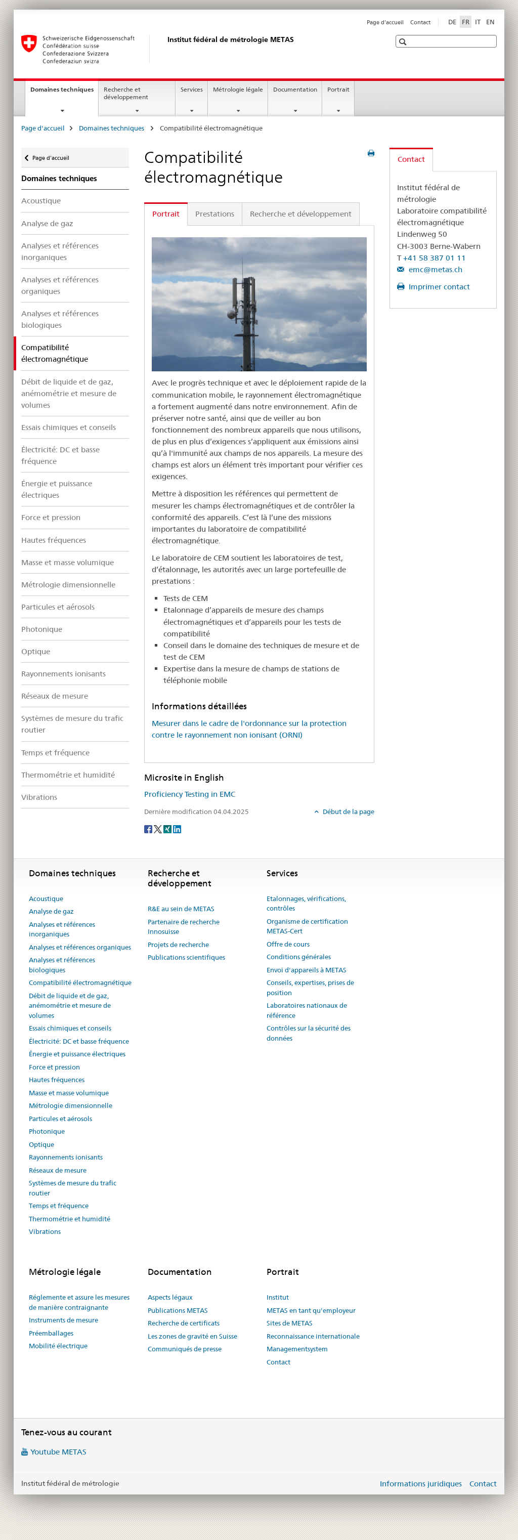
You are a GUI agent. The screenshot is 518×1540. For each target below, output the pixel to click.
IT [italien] (478, 22)
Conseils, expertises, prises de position (310, 987)
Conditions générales (299, 957)
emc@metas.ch (434, 269)
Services (192, 89)
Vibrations (39, 797)
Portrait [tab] (166, 214)
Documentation (295, 89)
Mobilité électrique (58, 1346)
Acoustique (41, 200)
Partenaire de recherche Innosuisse (184, 927)
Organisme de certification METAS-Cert (307, 926)
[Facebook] (149, 829)
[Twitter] (158, 829)
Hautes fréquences (53, 540)
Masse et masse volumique (67, 562)
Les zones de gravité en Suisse (192, 1336)
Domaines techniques (64, 92)
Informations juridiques (421, 1483)
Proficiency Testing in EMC (189, 794)
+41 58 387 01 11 (434, 258)
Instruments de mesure (63, 1320)
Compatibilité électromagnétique (80, 982)
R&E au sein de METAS (181, 909)
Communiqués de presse (185, 1349)
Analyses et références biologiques (60, 319)
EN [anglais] (490, 22)
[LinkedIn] (177, 829)
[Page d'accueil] (165, 49)
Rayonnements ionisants (63, 673)
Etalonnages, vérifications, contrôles (306, 903)
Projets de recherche (178, 944)
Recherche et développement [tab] (301, 214)
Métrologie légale (238, 89)
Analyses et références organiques (60, 285)
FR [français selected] (465, 22)
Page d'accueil (385, 22)
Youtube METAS (58, 1452)
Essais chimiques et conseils (68, 427)
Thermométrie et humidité (68, 775)
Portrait (338, 89)
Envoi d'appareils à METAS (307, 970)
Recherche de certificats (184, 1323)
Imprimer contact (438, 286)
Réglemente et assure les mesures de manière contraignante (79, 1302)
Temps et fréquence (55, 752)
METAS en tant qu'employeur (311, 1310)
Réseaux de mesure (54, 696)
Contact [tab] (411, 159)
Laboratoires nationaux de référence (307, 1010)
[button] (404, 41)
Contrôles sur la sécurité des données (309, 1033)
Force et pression (50, 517)
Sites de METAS (290, 1323)
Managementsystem (297, 1349)
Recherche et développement (126, 93)
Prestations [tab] (214, 214)
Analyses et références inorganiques (60, 251)
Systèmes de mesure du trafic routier (72, 724)
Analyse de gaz (47, 223)
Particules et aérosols (58, 607)
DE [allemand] (452, 22)
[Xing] (168, 829)
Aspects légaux (170, 1297)
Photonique (41, 629)
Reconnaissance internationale (313, 1336)
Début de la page (347, 811)
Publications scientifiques (186, 957)
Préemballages (51, 1333)
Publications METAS (178, 1310)
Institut (278, 1297)
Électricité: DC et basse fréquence (60, 455)
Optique (35, 651)
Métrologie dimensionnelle (68, 584)
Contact (420, 22)
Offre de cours (288, 944)
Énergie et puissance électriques (56, 489)
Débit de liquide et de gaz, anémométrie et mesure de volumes (68, 393)
